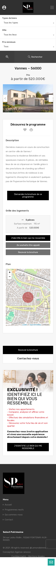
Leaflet (24, 325)
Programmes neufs (14, 510)
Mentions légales (36, 556)
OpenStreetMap (35, 325)
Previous (5, 98)
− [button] (10, 277)
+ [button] (10, 273)
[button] (28, 195)
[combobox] (28, 23)
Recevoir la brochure (28, 252)
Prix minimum (8, 42)
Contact (9, 520)
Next (51, 98)
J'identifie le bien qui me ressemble (28, 238)
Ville (4, 30)
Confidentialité (18, 556)
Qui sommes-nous (14, 515)
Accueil (8, 505)
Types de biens (9, 18)
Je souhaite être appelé (28, 245)
